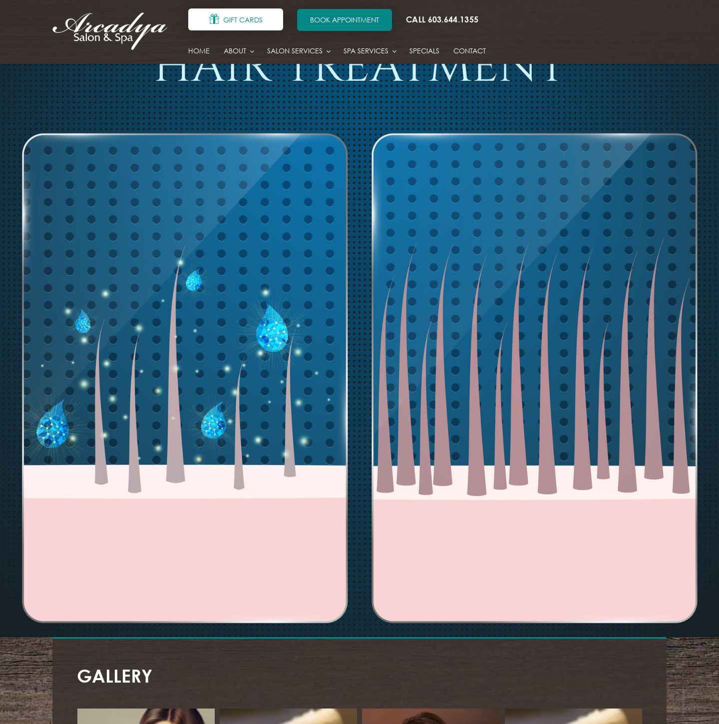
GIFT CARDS (243, 19)
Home (199, 50)
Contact (469, 50)
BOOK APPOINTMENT (344, 19)
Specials (424, 50)
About (238, 51)
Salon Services (298, 51)
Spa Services (369, 51)
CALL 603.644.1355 (442, 19)
